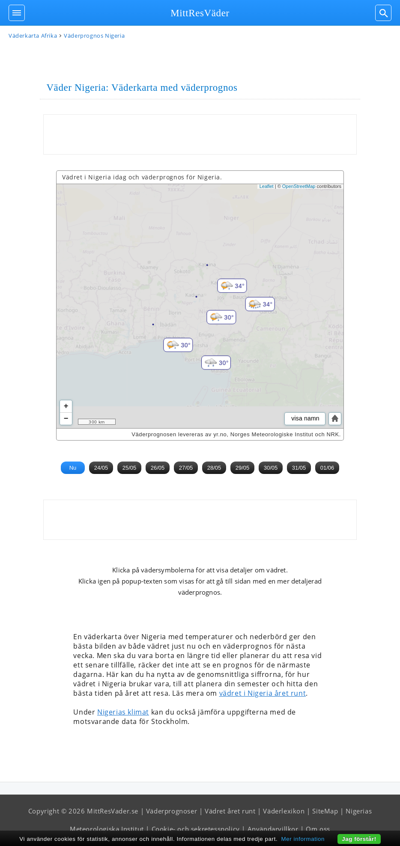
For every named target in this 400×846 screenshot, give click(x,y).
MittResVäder (200, 13)
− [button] (66, 419)
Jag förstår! (359, 839)
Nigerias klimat (123, 712)
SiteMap (325, 811)
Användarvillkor (273, 829)
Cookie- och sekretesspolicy (196, 829)
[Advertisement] (200, 134)
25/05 (129, 468)
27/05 (186, 468)
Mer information (303, 839)
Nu (73, 468)
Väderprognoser (171, 811)
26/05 (158, 468)
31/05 (299, 468)
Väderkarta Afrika (33, 35)
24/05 (101, 468)
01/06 (327, 468)
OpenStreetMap (299, 186)
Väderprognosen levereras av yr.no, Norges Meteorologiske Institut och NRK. (236, 434)
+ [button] (66, 406)
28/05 (214, 468)
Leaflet (267, 186)
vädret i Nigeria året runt (262, 693)
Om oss (318, 829)
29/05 (243, 468)
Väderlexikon (283, 811)
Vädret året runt (230, 811)
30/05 (271, 468)
